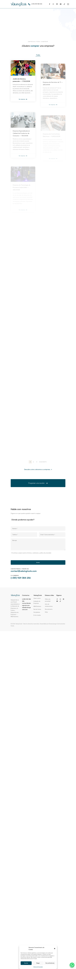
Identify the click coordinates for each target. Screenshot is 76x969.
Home (31, 27)
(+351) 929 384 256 (23, 582)
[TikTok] (64, 4)
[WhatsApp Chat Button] (72, 965)
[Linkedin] (57, 4)
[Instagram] (53, 4)
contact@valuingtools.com (28, 574)
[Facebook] (49, 4)
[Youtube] (60, 4)
